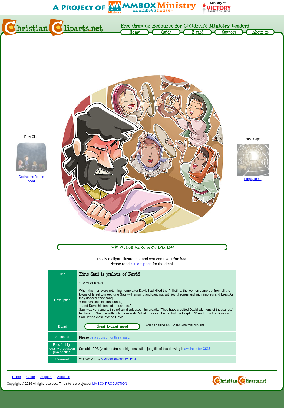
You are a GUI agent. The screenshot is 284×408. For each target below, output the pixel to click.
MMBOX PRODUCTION (118, 359)
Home (16, 377)
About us (63, 377)
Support (46, 377)
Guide (30, 377)
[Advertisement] (142, 53)
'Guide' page (141, 264)
